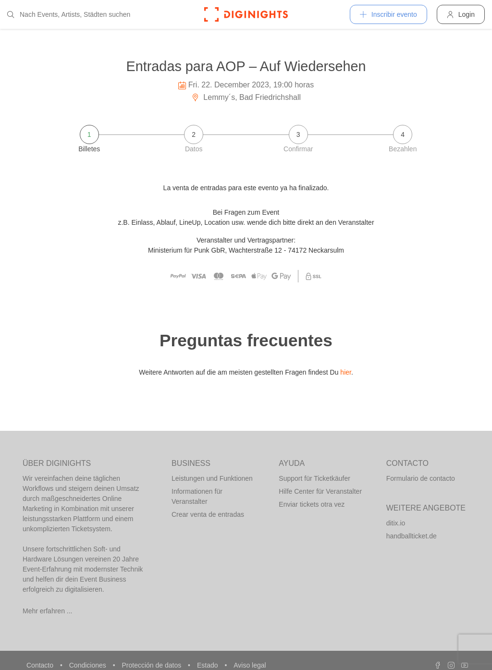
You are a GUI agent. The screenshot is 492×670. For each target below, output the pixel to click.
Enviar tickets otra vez (311, 504)
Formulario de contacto (420, 478)
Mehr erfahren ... (48, 611)
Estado (208, 665)
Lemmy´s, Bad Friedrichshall (246, 97)
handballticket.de (411, 536)
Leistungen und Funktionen (212, 478)
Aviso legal (250, 665)
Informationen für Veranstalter (197, 496)
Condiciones (88, 665)
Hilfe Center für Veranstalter (320, 491)
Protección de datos (152, 665)
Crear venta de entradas (208, 514)
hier (345, 372)
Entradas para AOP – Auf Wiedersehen (246, 66)
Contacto (40, 665)
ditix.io (396, 523)
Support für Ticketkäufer (314, 478)
